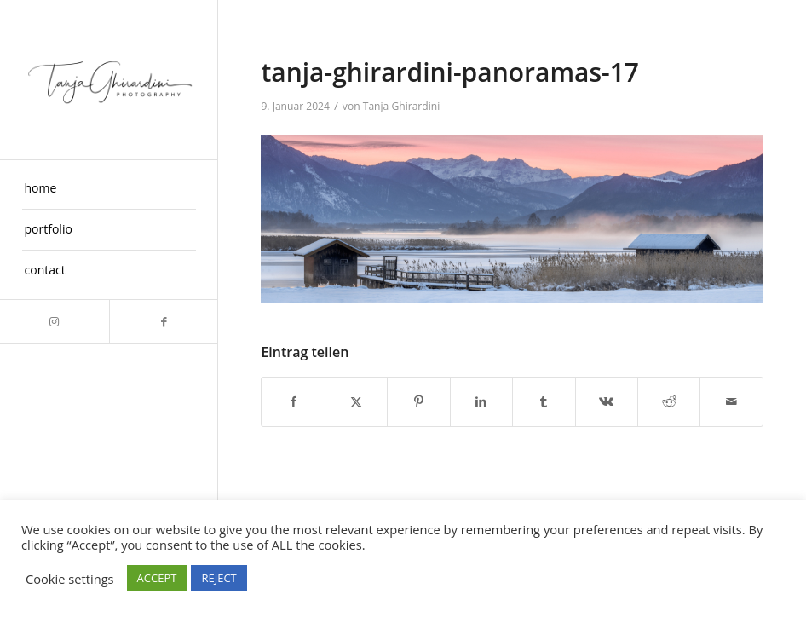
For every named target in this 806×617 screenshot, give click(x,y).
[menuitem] (109, 189)
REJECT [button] (218, 577)
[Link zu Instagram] (54, 321)
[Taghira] (109, 80)
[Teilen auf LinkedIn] (481, 401)
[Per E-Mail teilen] (731, 401)
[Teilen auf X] (356, 401)
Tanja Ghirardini (401, 106)
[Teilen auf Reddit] (668, 401)
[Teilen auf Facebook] (293, 401)
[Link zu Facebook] (163, 321)
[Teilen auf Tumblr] (543, 401)
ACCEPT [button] (157, 577)
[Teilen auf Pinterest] (418, 401)
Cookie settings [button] (70, 578)
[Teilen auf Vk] (606, 401)
